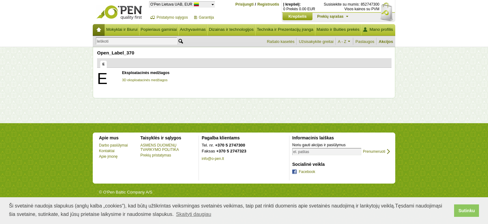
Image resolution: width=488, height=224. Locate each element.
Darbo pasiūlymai (113, 145)
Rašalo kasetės (280, 41)
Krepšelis (298, 16)
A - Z (342, 41)
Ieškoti (103, 41)
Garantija (206, 17)
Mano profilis (381, 29)
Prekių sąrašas (330, 16)
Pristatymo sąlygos (172, 17)
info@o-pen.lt (213, 158)
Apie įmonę (108, 156)
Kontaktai (107, 151)
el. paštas (301, 152)
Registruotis (268, 4)
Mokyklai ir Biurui (122, 29)
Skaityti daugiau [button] (193, 214)
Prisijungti (244, 4)
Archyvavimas (193, 29)
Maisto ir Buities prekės (338, 29)
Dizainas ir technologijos (231, 29)
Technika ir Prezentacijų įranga (285, 29)
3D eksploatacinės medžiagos (144, 80)
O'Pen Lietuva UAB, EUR (171, 4)
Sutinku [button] (466, 210)
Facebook (307, 172)
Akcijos (386, 41)
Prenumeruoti (374, 152)
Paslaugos (364, 41)
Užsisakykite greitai (316, 41)
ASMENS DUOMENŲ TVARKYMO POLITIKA (159, 147)
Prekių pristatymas (155, 155)
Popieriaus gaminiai (159, 29)
